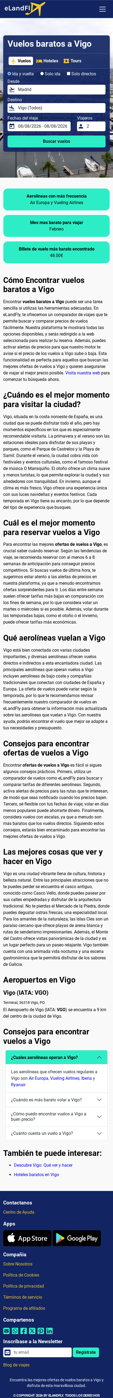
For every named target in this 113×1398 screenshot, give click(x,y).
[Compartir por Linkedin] (49, 1334)
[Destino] (60, 108)
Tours (72, 61)
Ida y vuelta (21, 73)
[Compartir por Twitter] (32, 1334)
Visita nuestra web (82, 372)
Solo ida (50, 73)
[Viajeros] (94, 126)
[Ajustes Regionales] (91, 9)
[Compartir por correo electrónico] (6, 1334)
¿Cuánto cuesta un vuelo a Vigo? (42, 1133)
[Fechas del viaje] (43, 126)
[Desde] (60, 89)
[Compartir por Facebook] (23, 1334)
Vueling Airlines (64, 1078)
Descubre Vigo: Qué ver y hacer (43, 1165)
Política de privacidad (23, 1286)
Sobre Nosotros (17, 1264)
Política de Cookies (21, 1275)
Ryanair (18, 1084)
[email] (41, 1352)
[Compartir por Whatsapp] (15, 1334)
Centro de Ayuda (18, 1212)
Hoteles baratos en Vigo (36, 1174)
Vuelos (20, 61)
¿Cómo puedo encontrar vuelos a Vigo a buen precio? (48, 1116)
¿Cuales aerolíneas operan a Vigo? (44, 1057)
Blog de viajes (16, 1364)
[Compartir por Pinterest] (41, 1334)
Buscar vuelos (56, 141)
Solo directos (81, 73)
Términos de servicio (22, 1297)
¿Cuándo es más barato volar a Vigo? (46, 1099)
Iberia (86, 1078)
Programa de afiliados (24, 1308)
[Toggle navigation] (102, 9)
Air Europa (38, 1078)
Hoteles (47, 61)
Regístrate (86, 1352)
